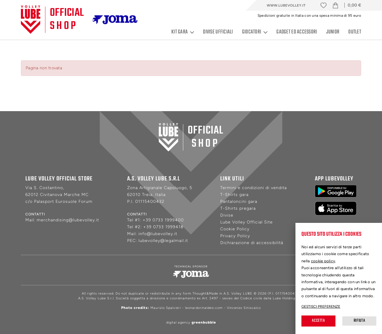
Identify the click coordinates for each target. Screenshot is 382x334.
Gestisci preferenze (320, 306)
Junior (333, 32)
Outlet (354, 32)
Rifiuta (359, 320)
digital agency (191, 322)
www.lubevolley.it (286, 5)
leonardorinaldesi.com (204, 308)
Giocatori (255, 32)
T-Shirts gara (234, 194)
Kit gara (182, 32)
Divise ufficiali (218, 32)
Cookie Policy (234, 229)
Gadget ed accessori (296, 32)
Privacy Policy (235, 235)
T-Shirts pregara (238, 208)
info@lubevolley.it (157, 233)
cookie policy (323, 261)
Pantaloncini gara (238, 201)
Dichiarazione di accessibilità (251, 242)
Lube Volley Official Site (246, 222)
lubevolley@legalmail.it (163, 240)
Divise (226, 215)
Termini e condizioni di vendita (253, 187)
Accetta (318, 320)
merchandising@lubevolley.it (68, 220)
